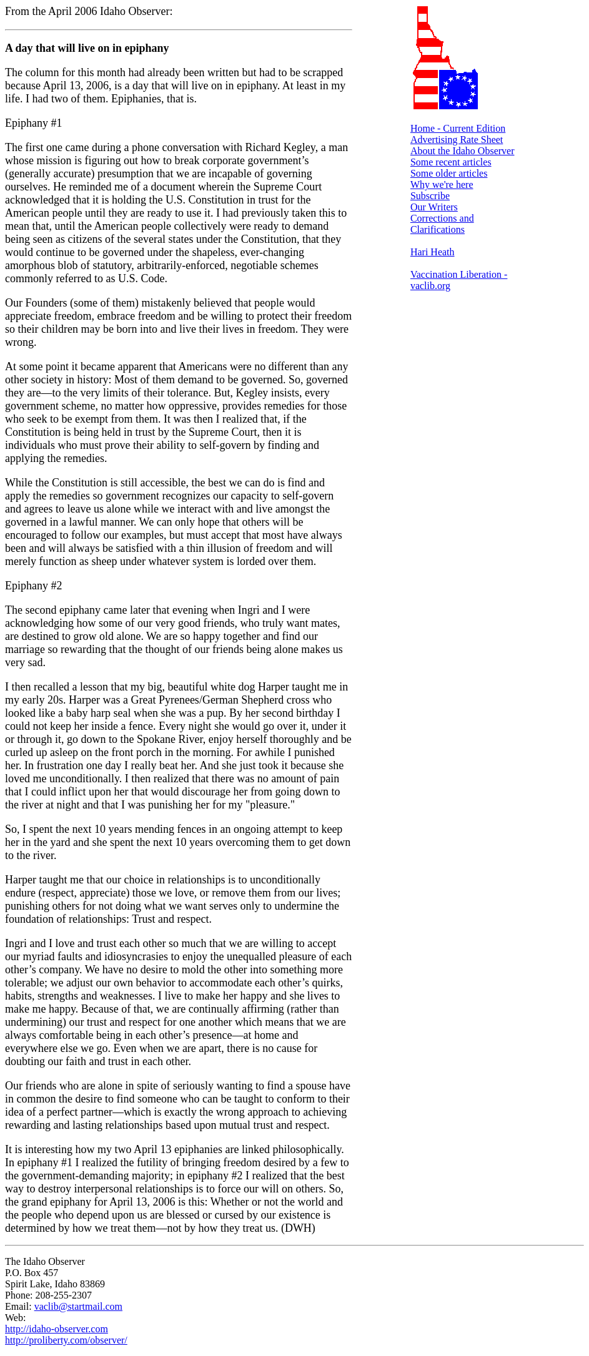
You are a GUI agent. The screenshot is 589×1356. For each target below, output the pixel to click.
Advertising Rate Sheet (456, 139)
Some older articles (449, 173)
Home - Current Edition (457, 128)
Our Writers (434, 207)
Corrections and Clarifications (442, 224)
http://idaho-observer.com (56, 1329)
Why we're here (441, 184)
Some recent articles (451, 162)
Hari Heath (432, 252)
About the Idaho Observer (462, 150)
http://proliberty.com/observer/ (66, 1340)
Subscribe (430, 195)
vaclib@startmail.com (78, 1306)
